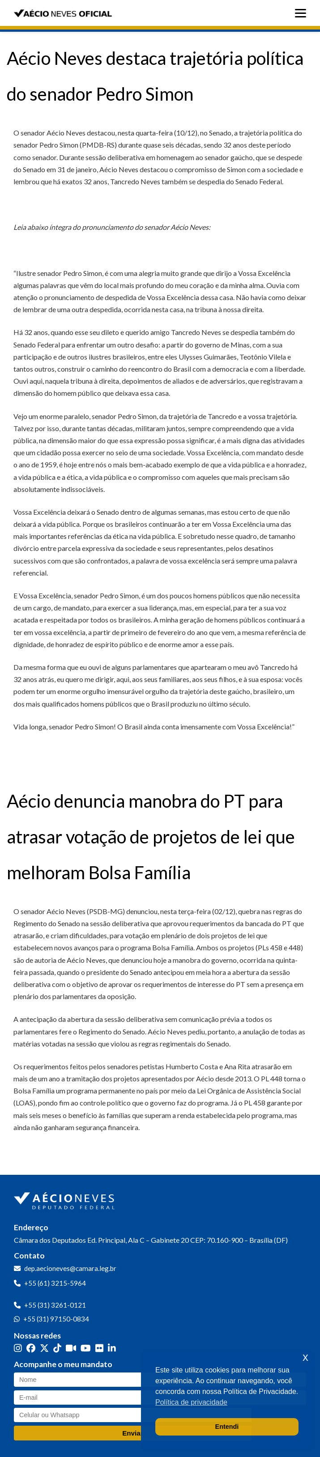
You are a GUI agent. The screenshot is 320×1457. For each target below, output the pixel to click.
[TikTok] (57, 1347)
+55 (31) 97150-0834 (56, 1319)
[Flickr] (99, 1347)
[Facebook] (30, 1347)
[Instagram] (18, 1347)
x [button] (305, 1357)
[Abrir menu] (302, 13)
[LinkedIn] (112, 1347)
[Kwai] (71, 1347)
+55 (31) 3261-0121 (55, 1305)
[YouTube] (86, 1347)
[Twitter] (44, 1347)
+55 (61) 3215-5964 (55, 1283)
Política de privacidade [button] (191, 1402)
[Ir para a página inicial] (65, 1199)
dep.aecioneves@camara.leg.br (70, 1268)
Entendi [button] (227, 1426)
